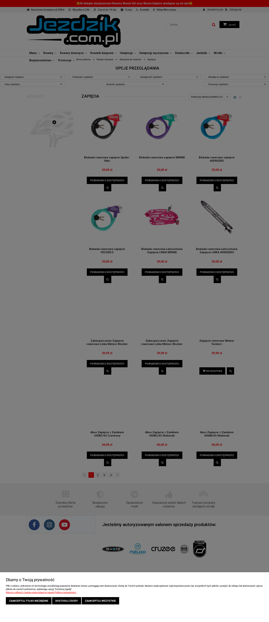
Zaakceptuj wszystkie (100, 600)
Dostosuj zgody (66, 600)
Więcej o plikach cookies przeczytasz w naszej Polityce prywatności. (41, 592)
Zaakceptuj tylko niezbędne (28, 600)
